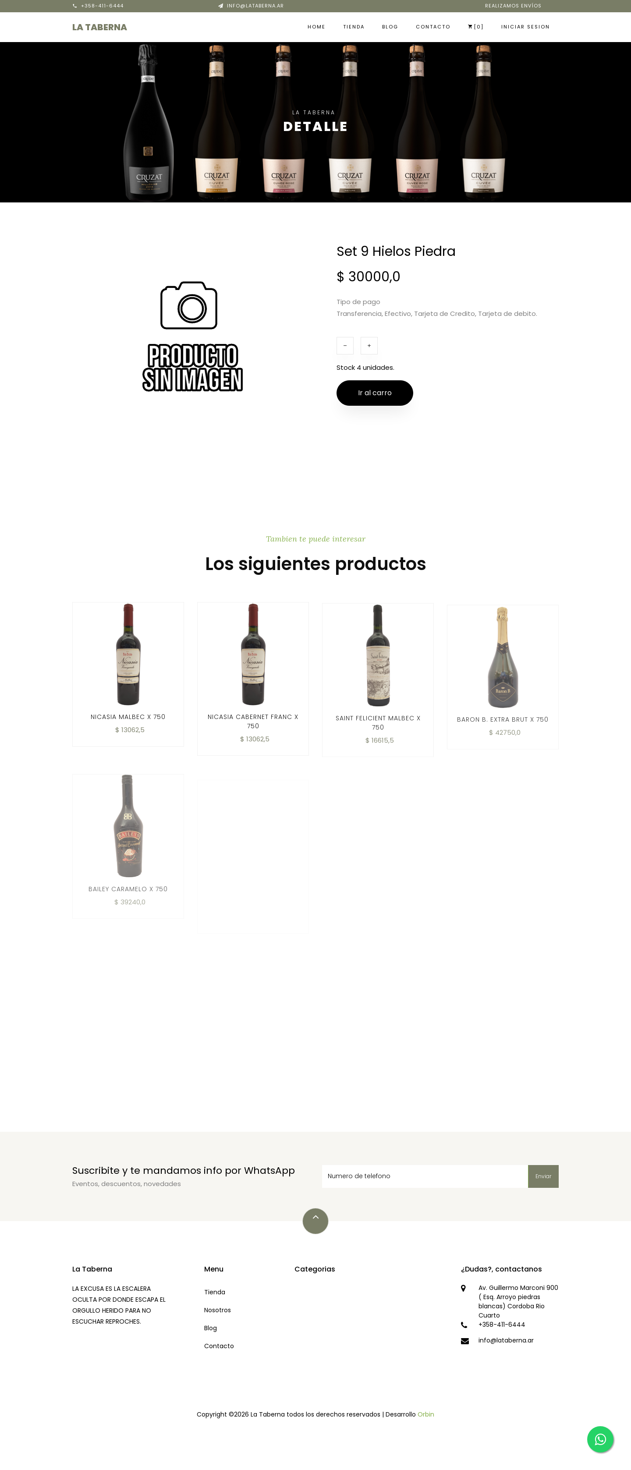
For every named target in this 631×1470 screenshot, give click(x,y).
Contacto (433, 26)
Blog (390, 26)
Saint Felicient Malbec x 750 (378, 734)
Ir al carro (375, 393)
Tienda (354, 26)
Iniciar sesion (525, 26)
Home (317, 26)
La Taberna (99, 27)
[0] (476, 26)
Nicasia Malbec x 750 (128, 725)
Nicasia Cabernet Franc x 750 (253, 730)
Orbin (426, 1414)
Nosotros (217, 1310)
